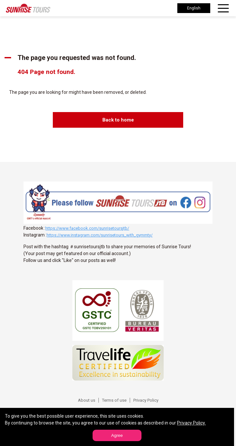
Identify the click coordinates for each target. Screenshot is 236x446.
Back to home (118, 120)
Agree (117, 435)
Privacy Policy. (191, 422)
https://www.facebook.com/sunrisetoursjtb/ (87, 228)
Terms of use (114, 400)
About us (86, 400)
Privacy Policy (145, 400)
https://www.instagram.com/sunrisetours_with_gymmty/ (100, 235)
